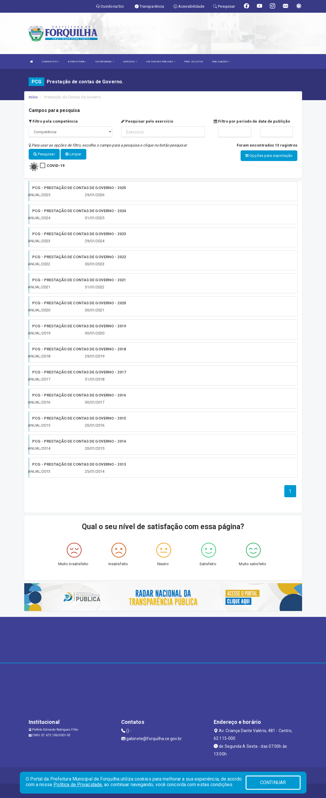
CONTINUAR (273, 782)
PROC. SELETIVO (193, 61)
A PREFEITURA (77, 61)
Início (33, 97)
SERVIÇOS (130, 61)
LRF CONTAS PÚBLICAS (160, 61)
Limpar (73, 154)
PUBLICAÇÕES (221, 61)
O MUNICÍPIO (50, 61)
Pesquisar (44, 154)
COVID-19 (56, 165)
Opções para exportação (269, 155)
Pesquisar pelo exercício (147, 121)
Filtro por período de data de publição (252, 121)
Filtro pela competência (53, 121)
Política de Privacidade (77, 784)
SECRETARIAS (104, 61)
